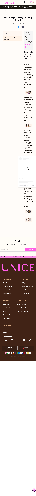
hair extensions (27, 290)
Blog (5, 10)
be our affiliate (21, 304)
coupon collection (8, 315)
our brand (6, 304)
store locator (7, 307)
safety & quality (7, 336)
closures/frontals (27, 286)
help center (6, 283)
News (4, 311)
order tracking (7, 286)
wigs (23, 283)
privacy (5, 332)
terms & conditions (8, 329)
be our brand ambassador (25, 307)
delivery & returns (8, 290)
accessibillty (6, 297)
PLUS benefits (7, 318)
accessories (25, 293)
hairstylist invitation (23, 311)
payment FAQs (7, 293)
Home (1, 10)
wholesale (6, 322)
